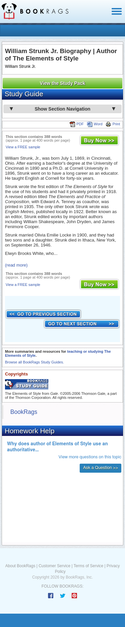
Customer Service (54, 566)
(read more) (16, 265)
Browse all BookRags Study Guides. (34, 362)
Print (113, 124)
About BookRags (20, 566)
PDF (77, 124)
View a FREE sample (23, 147)
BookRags (23, 412)
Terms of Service (88, 566)
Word (94, 124)
